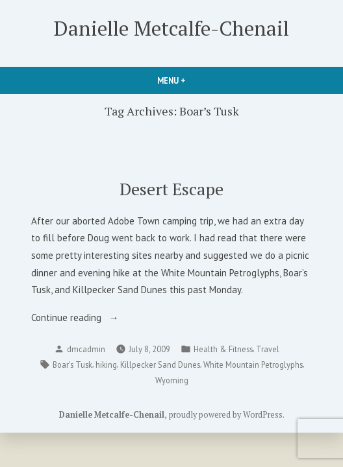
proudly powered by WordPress (226, 414)
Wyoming (171, 380)
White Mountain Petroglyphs (253, 364)
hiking (106, 364)
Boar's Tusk (72, 364)
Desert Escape (171, 189)
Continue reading (83, 318)
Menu (193, 80)
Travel (267, 349)
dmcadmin (86, 349)
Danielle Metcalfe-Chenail (171, 28)
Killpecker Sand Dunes (160, 364)
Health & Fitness (223, 349)
